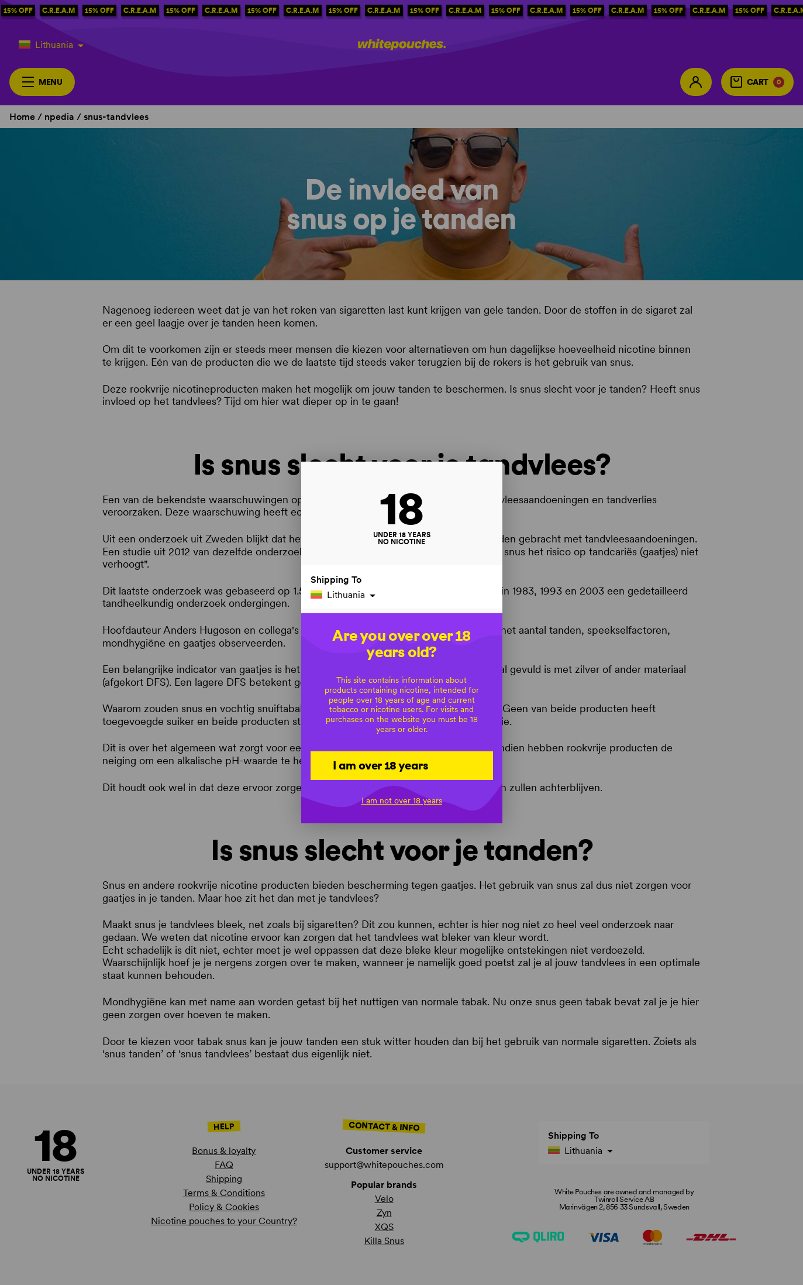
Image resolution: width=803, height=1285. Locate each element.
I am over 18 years (380, 765)
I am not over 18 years (401, 800)
